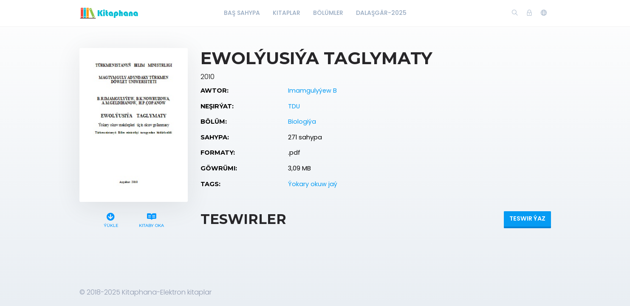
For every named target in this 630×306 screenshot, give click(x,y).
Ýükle (110, 219)
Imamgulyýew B (312, 90)
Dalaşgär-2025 (381, 12)
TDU (294, 106)
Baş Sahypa (242, 12)
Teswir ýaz (527, 218)
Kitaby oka (151, 219)
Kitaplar (286, 12)
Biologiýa (302, 121)
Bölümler (328, 12)
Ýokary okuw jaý (312, 184)
